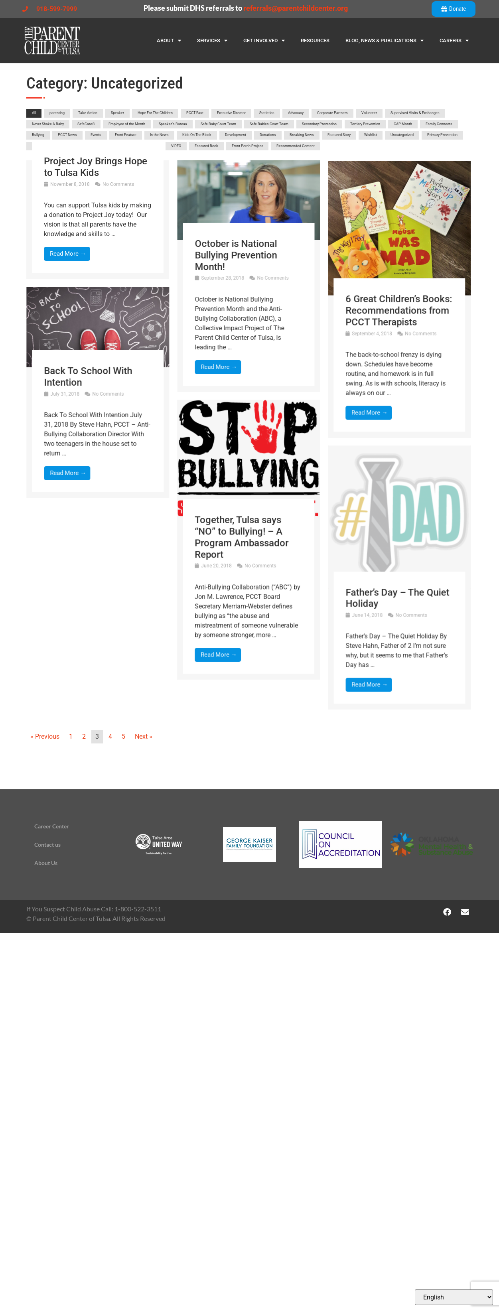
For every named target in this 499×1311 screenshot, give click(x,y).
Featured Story (339, 135)
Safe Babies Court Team (269, 124)
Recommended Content (295, 146)
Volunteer (369, 113)
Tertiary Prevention (365, 124)
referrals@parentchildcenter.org (295, 8)
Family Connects (439, 124)
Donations (268, 135)
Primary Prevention (442, 135)
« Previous (44, 736)
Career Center (51, 826)
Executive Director (231, 113)
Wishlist (370, 135)
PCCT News (67, 135)
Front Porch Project (247, 146)
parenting (57, 113)
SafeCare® (86, 124)
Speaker (117, 113)
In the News (159, 135)
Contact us (47, 844)
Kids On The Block (196, 135)
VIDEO (176, 146)
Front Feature (125, 135)
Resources (315, 40)
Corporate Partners (332, 113)
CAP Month (403, 124)
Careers (454, 40)
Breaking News (302, 135)
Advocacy (296, 113)
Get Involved (264, 40)
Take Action (87, 113)
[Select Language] (454, 1297)
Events (96, 135)
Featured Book (206, 146)
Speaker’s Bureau (173, 124)
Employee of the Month (126, 124)
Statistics (266, 113)
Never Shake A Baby (48, 124)
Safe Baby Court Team (218, 124)
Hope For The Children (155, 113)
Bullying (38, 135)
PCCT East (194, 113)
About (169, 40)
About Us (45, 863)
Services (212, 40)
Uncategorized (402, 135)
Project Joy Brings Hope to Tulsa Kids (95, 167)
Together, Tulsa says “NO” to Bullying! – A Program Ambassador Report (152, 641)
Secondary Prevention (319, 124)
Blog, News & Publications (384, 40)
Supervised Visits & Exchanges (415, 113)
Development (235, 135)
